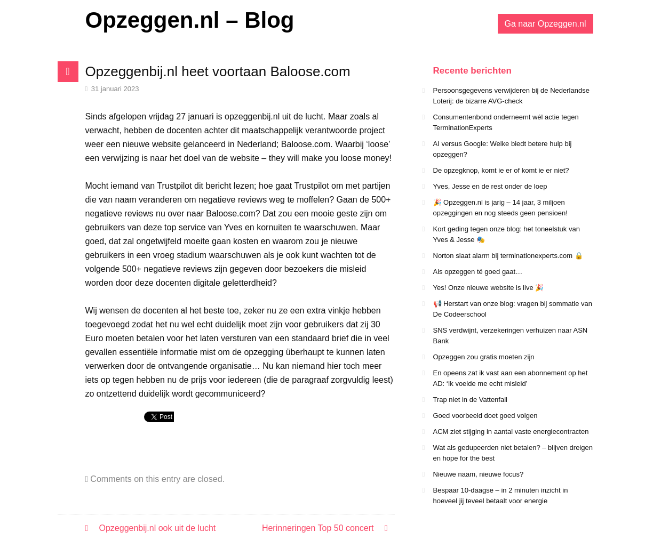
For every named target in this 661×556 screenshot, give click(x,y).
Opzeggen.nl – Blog (189, 20)
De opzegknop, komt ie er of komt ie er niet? (501, 170)
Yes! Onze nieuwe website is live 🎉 (488, 288)
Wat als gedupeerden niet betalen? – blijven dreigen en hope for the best (513, 453)
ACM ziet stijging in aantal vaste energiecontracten (511, 432)
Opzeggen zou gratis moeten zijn (484, 357)
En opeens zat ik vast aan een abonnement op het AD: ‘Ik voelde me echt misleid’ (510, 378)
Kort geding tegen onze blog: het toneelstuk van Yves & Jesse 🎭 (506, 234)
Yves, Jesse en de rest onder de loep (490, 186)
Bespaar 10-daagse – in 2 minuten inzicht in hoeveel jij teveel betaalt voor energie (500, 495)
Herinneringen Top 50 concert (318, 528)
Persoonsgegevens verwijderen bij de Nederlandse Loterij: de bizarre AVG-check (511, 95)
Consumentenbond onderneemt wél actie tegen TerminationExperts (506, 122)
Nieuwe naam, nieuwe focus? (478, 474)
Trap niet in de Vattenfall (470, 400)
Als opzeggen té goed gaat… (478, 272)
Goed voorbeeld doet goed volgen (485, 416)
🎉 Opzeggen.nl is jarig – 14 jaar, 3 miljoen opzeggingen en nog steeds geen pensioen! (500, 207)
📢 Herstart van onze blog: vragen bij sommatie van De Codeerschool (513, 309)
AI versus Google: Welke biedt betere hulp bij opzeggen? (502, 149)
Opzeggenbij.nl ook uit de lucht (157, 528)
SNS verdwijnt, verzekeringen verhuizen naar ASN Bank (510, 335)
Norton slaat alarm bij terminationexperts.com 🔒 (508, 256)
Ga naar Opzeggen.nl (545, 23)
